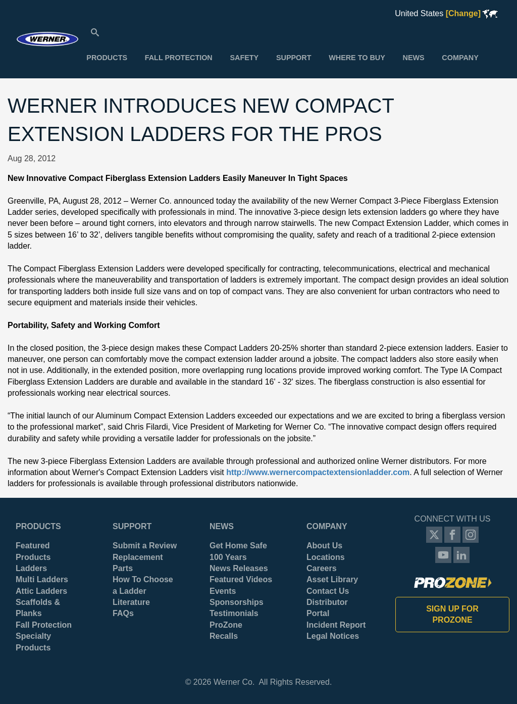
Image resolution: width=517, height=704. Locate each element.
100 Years (228, 557)
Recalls (224, 636)
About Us (324, 545)
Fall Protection (44, 625)
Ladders (31, 568)
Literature (131, 602)
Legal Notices (332, 636)
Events (223, 591)
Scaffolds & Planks (38, 608)
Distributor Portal (327, 608)
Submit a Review (145, 545)
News (222, 526)
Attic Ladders (41, 591)
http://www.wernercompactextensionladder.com (317, 472)
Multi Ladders (42, 579)
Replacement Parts (138, 563)
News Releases (239, 568)
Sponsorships (237, 602)
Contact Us (327, 591)
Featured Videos (241, 579)
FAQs (123, 613)
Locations (325, 557)
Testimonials (234, 613)
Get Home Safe (238, 545)
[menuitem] (107, 57)
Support (132, 526)
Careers (321, 568)
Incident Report (336, 625)
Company (326, 526)
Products (38, 526)
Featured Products (33, 551)
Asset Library (332, 579)
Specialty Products (33, 641)
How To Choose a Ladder (143, 585)
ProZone (226, 625)
